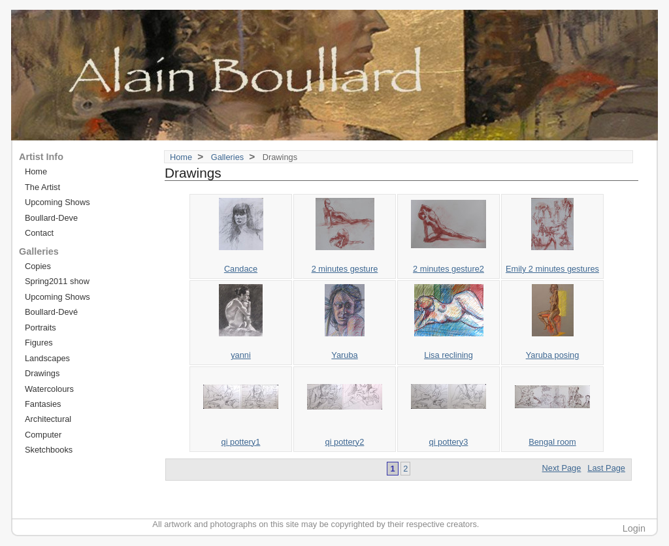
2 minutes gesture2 (448, 269)
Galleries (227, 157)
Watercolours (49, 389)
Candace (240, 269)
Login (634, 528)
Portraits (40, 327)
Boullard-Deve (51, 218)
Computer (43, 435)
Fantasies (43, 404)
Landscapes (47, 358)
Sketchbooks (49, 450)
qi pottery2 (345, 442)
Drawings (42, 373)
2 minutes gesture (345, 269)
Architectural (48, 419)
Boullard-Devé (51, 312)
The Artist (42, 187)
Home (181, 157)
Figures (39, 342)
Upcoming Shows (57, 202)
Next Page (561, 468)
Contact (39, 233)
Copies (38, 266)
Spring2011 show (57, 281)
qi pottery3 (448, 442)
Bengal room (552, 442)
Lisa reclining (448, 355)
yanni (241, 355)
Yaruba (344, 355)
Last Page (606, 468)
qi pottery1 (241, 442)
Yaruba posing (552, 355)
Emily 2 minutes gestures (552, 269)
